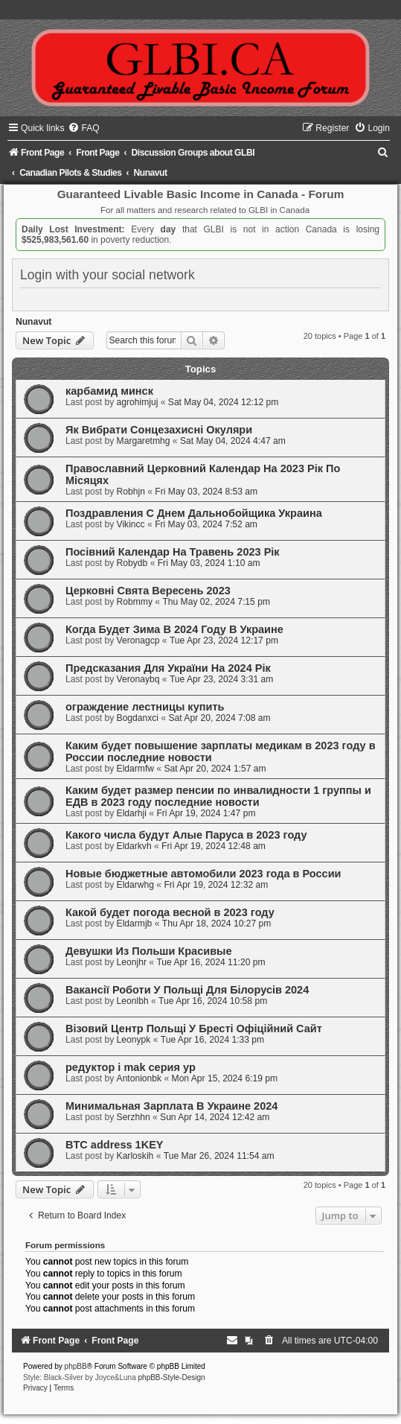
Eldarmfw (135, 768)
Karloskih (135, 1156)
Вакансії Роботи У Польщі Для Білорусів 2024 (187, 990)
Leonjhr (132, 962)
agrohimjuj (137, 402)
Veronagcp (138, 640)
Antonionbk (139, 1078)
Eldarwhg (135, 885)
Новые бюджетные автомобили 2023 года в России (203, 874)
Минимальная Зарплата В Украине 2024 (171, 1106)
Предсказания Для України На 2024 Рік (168, 668)
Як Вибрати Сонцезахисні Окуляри (158, 430)
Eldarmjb (135, 923)
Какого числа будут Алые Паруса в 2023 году (186, 835)
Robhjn (131, 491)
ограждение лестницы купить (144, 707)
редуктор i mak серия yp (130, 1067)
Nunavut (33, 322)
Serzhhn (133, 1117)
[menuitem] (83, 128)
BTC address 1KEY (114, 1145)
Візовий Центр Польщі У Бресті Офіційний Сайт (193, 1028)
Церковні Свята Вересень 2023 (148, 591)
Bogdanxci (137, 718)
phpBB (76, 1366)
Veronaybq (138, 679)
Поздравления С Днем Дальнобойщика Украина (193, 513)
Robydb (132, 563)
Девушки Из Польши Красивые (148, 951)
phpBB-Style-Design (171, 1377)
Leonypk (134, 1039)
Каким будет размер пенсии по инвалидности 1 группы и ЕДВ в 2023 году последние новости (218, 796)
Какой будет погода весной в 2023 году (170, 912)
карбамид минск (109, 391)
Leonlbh (133, 1001)
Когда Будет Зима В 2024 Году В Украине (174, 629)
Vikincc (131, 524)
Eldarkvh (134, 846)
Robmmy (135, 602)
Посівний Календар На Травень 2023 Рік (172, 552)
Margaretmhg (143, 441)
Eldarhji (132, 813)
